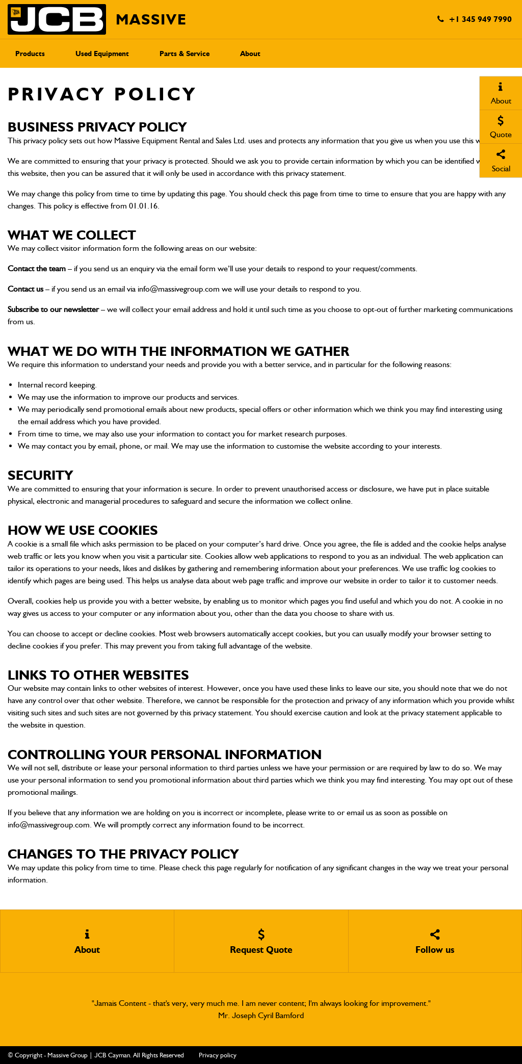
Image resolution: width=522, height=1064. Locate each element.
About (250, 53)
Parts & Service (185, 53)
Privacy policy (218, 1055)
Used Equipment (102, 53)
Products (30, 53)
